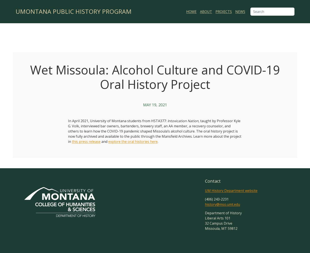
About (206, 11)
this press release (86, 141)
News (240, 11)
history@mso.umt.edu (222, 204)
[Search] (272, 12)
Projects (223, 11)
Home (191, 11)
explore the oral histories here (133, 141)
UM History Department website (231, 190)
